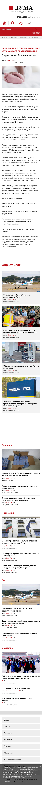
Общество (7, 648)
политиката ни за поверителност (13, 778)
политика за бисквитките (23, 776)
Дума (9, 60)
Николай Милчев (11, 690)
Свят (7, 37)
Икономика (8, 513)
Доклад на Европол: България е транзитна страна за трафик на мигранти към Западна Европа (20, 404)
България (7, 445)
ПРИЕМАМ (7, 781)
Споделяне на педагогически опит (16, 688)
